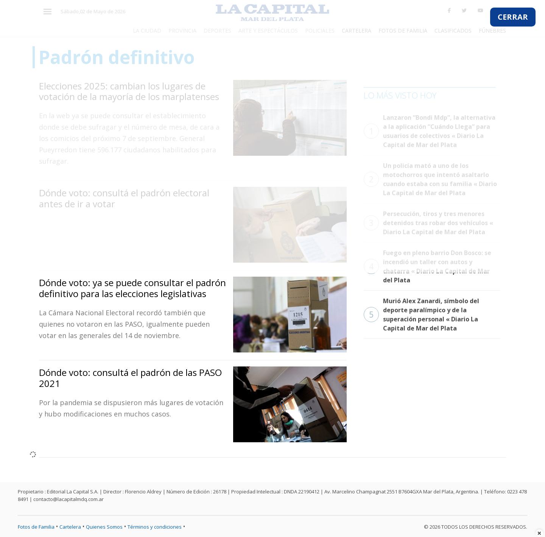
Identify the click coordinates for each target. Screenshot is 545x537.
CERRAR (513, 17)
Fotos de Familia (36, 526)
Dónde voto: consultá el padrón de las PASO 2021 (130, 378)
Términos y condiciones (155, 526)
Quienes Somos (104, 526)
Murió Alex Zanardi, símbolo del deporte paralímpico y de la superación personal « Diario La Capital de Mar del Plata (421, 314)
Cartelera (70, 526)
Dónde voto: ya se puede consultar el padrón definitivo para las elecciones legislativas (132, 288)
